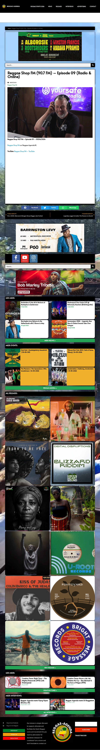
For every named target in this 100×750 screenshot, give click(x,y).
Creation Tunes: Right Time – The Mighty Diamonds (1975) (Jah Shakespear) (34, 680)
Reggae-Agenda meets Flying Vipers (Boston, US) (34, 701)
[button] (31, 208)
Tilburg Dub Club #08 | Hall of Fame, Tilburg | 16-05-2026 (78, 351)
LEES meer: (10, 673)
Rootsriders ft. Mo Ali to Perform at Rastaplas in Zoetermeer (34, 303)
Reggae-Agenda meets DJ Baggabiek (80, 700)
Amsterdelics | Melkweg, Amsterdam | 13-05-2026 (77, 370)
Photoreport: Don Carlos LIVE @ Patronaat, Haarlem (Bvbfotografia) (79, 304)
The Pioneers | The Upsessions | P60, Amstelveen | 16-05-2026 (33, 370)
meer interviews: (14, 695)
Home (9, 28)
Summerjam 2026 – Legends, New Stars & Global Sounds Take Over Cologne (80, 323)
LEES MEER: (10, 298)
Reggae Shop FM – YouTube (24, 151)
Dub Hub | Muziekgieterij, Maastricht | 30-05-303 (30, 351)
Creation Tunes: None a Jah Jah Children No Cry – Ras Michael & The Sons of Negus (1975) (79, 680)
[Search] (93, 65)
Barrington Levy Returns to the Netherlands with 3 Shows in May (33, 322)
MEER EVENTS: (11, 345)
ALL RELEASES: (11, 393)
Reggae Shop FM (12, 85)
